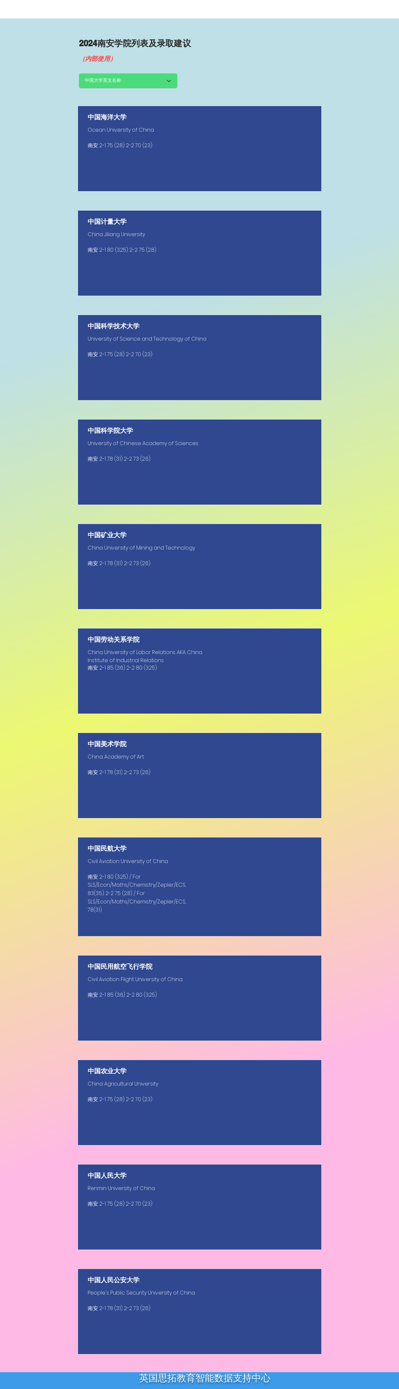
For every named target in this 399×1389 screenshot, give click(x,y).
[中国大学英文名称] (128, 80)
